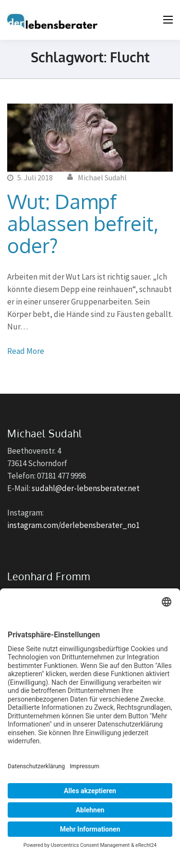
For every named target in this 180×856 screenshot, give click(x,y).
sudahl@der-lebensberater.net (86, 488)
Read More (25, 351)
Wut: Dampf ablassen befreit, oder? (82, 223)
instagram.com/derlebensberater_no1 (73, 525)
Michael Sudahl (102, 177)
